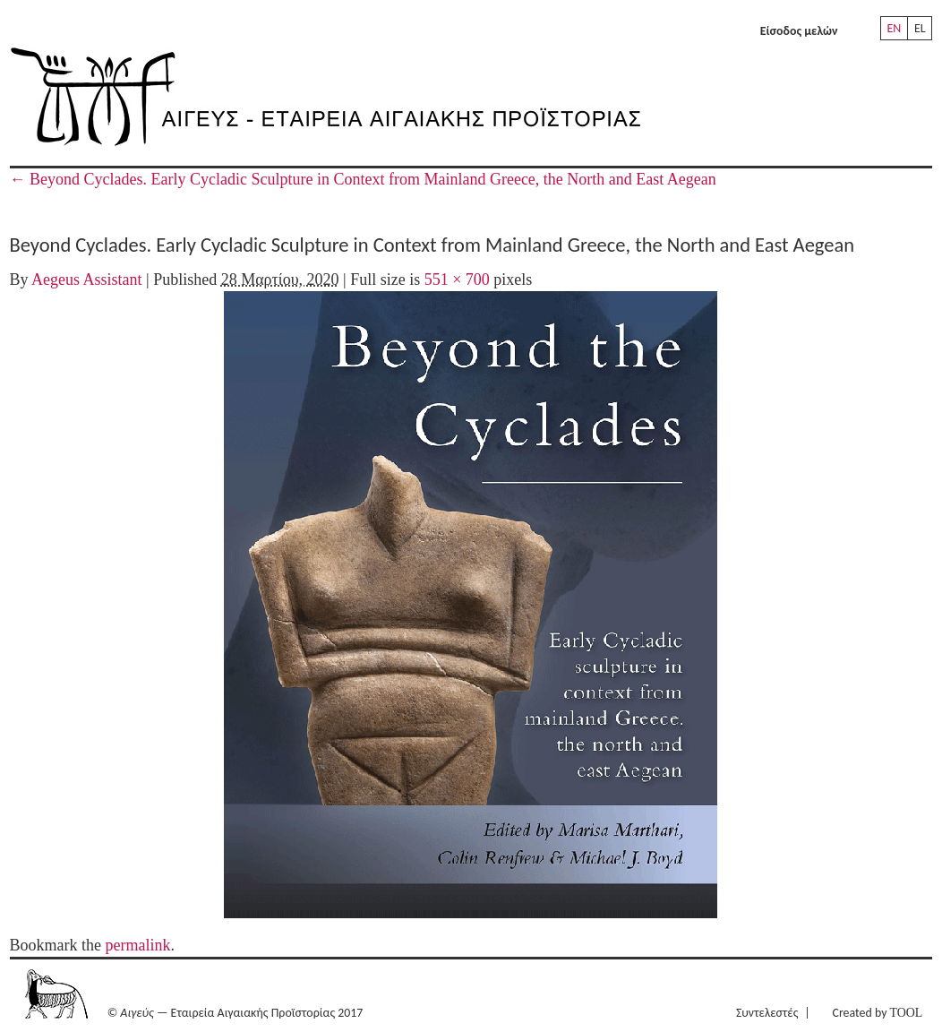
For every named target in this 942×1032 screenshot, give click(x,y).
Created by (878, 1012)
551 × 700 (457, 279)
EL (920, 28)
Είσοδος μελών (799, 31)
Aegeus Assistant (86, 279)
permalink (138, 945)
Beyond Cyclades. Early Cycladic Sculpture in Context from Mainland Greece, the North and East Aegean (363, 179)
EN (893, 28)
